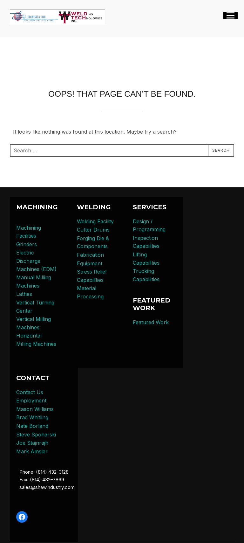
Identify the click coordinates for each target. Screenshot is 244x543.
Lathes (24, 294)
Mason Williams (35, 409)
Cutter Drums (93, 229)
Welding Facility (95, 221)
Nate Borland (32, 426)
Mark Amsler (32, 451)
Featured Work (151, 322)
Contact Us (29, 392)
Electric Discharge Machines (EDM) (36, 260)
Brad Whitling (32, 417)
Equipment (89, 263)
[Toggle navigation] (230, 15)
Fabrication (90, 255)
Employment (31, 400)
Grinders (26, 244)
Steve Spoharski (36, 434)
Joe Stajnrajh (32, 443)
